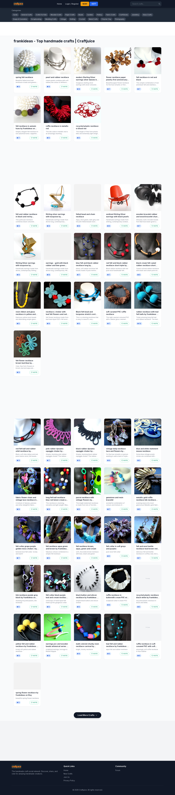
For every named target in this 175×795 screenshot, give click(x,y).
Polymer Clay (106, 19)
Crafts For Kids (41, 15)
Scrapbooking (36, 19)
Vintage (63, 19)
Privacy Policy (69, 780)
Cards (15, 15)
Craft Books (123, 15)
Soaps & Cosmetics (20, 19)
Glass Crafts (147, 15)
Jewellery (135, 15)
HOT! (94, 4)
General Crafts (26, 15)
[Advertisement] (85, 28)
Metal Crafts (93, 19)
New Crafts (68, 774)
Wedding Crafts (51, 19)
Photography (119, 19)
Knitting (72, 19)
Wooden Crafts (56, 15)
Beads (81, 15)
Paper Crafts (70, 15)
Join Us (67, 777)
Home (59, 4)
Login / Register (72, 4)
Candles (90, 15)
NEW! (85, 4)
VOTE (34, 87)
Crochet (82, 19)
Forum (117, 770)
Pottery (99, 15)
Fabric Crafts (110, 15)
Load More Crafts (87, 715)
